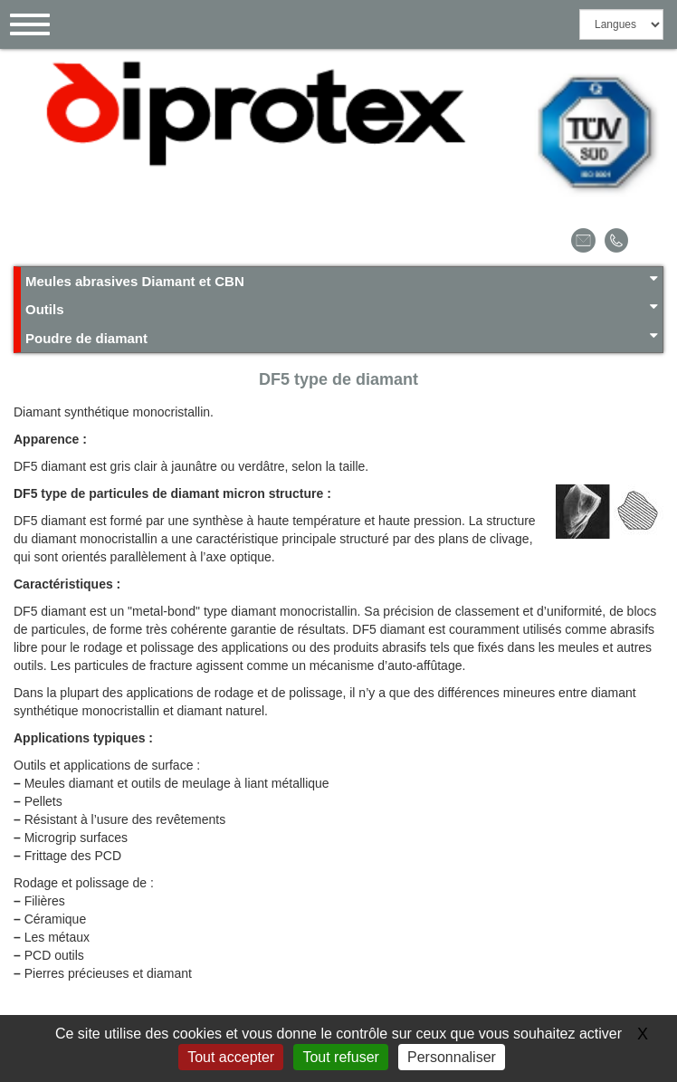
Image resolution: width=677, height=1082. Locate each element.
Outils (341, 308)
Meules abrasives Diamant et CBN (341, 280)
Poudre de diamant (341, 337)
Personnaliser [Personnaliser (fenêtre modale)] (451, 1057)
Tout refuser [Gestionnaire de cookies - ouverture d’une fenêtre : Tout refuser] (340, 1057)
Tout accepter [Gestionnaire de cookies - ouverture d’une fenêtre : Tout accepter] (230, 1057)
